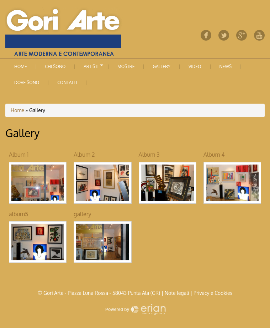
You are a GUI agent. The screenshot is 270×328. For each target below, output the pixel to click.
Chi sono (55, 66)
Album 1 (18, 154)
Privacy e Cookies (213, 293)
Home (20, 66)
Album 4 (214, 154)
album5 (18, 214)
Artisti (89, 66)
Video (195, 66)
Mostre (125, 66)
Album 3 (149, 154)
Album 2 (84, 154)
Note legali (177, 293)
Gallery (161, 66)
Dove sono (26, 82)
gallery (82, 214)
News (225, 66)
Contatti (67, 82)
